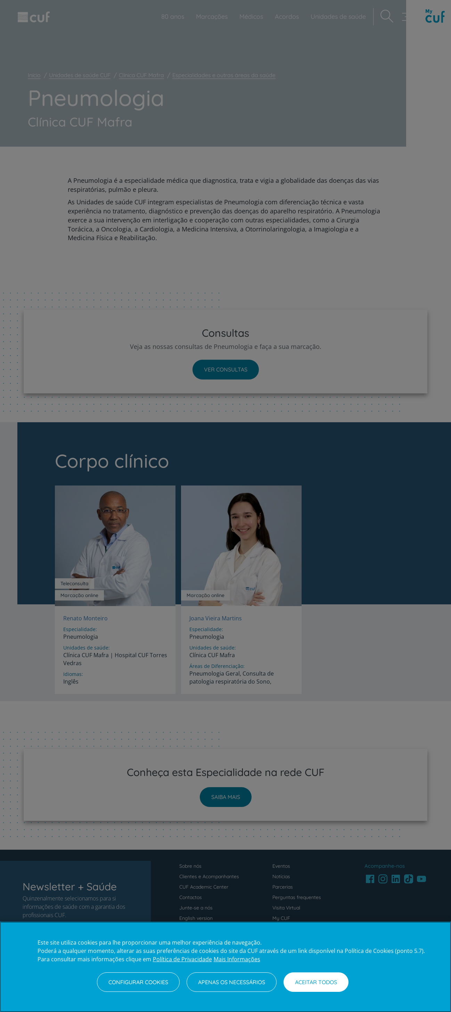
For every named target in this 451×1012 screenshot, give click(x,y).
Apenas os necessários (231, 982)
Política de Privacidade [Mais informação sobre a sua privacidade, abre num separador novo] (182, 959)
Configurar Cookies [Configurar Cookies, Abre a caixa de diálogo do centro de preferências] (138, 982)
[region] (225, 967)
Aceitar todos (316, 982)
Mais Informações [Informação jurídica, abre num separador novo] (237, 959)
